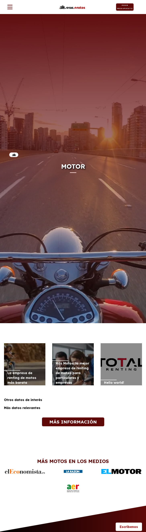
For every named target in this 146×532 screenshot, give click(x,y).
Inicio (13, 154)
